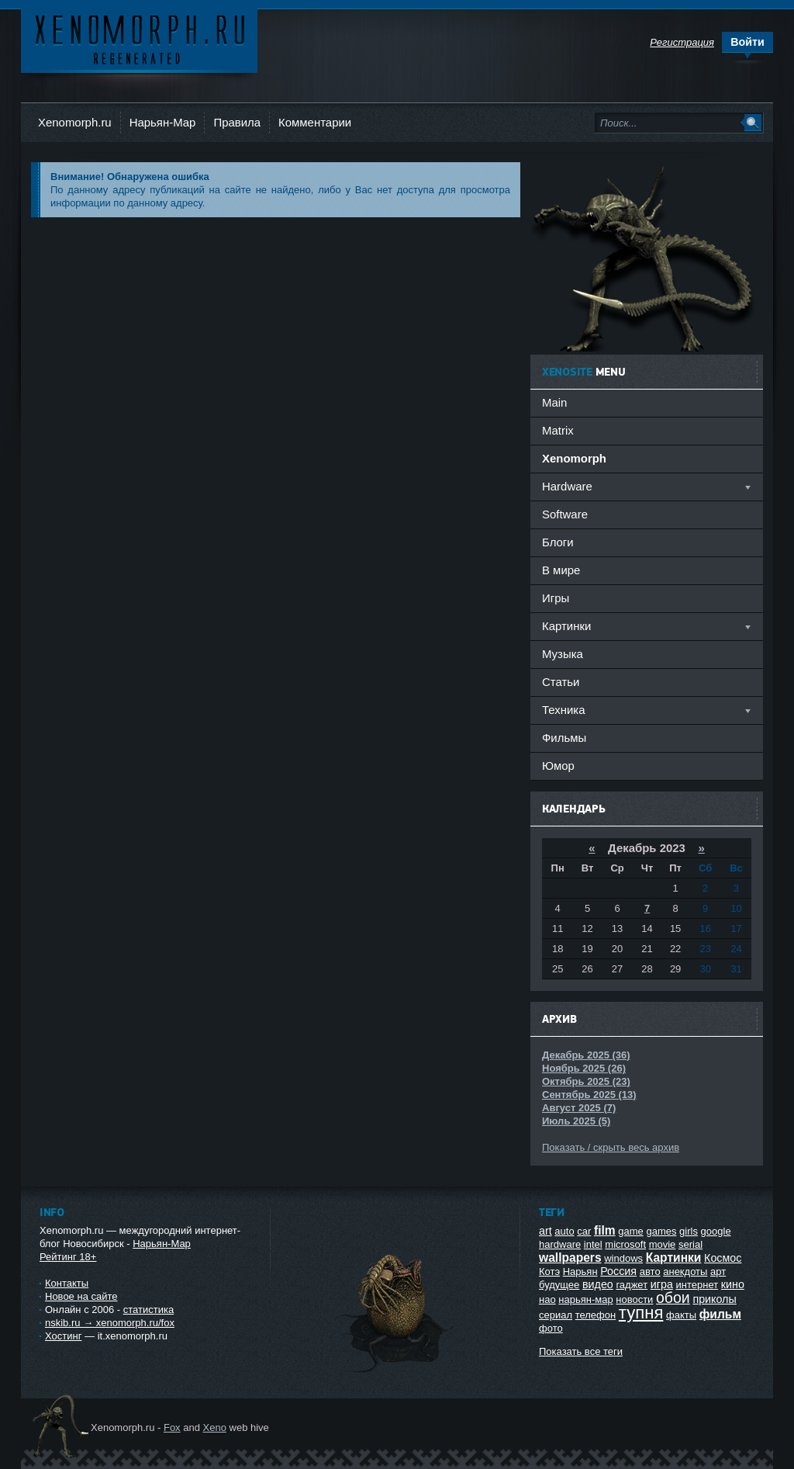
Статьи (560, 681)
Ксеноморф (139, 38)
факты (681, 1315)
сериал (555, 1315)
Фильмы (564, 737)
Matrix (558, 430)
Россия (618, 1271)
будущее (559, 1285)
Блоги (558, 542)
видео (597, 1284)
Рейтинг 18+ (68, 1257)
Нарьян (580, 1271)
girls (688, 1231)
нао (547, 1299)
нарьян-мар (585, 1299)
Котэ (549, 1271)
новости (634, 1299)
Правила (237, 122)
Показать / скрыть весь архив (610, 1147)
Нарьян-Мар (162, 122)
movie (662, 1244)
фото (551, 1328)
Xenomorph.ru (75, 122)
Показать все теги (581, 1351)
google (716, 1231)
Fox (172, 1427)
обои (673, 1297)
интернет (697, 1285)
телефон (595, 1315)
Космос (722, 1258)
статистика (148, 1309)
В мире (561, 570)
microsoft (625, 1244)
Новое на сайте (81, 1296)
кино (732, 1284)
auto (564, 1231)
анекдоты (685, 1271)
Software (565, 514)
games (661, 1231)
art (545, 1231)
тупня (641, 1312)
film (605, 1230)
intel (593, 1244)
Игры (555, 598)
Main (554, 402)
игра (662, 1284)
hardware (560, 1244)
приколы (714, 1299)
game (631, 1231)
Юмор (558, 765)
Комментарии (314, 122)
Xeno (214, 1427)
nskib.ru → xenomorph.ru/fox (109, 1323)
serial (690, 1244)
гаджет (631, 1285)
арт (718, 1271)
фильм (720, 1314)
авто (650, 1271)
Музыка (562, 653)
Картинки (674, 1257)
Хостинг (63, 1336)
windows (623, 1258)
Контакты (66, 1283)
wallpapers (570, 1257)
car (584, 1231)
